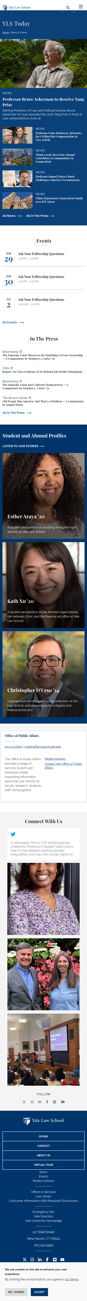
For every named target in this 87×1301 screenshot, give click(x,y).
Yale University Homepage (43, 1220)
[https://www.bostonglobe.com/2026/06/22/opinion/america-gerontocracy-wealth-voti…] (43, 402)
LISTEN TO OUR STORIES (20, 446)
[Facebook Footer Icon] (47, 1260)
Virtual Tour (43, 1164)
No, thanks (16, 1292)
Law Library (43, 1196)
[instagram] (32, 1102)
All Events (10, 322)
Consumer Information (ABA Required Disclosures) (43, 1200)
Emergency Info (43, 1212)
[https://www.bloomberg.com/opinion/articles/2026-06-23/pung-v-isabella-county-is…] (43, 385)
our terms (71, 1279)
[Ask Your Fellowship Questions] (43, 259)
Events (43, 1176)
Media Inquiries (55, 759)
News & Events (19, 32)
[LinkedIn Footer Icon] (40, 1260)
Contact (43, 1145)
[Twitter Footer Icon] (25, 1260)
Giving (43, 1136)
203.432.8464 (13, 746)
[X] (24, 1102)
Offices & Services (43, 1192)
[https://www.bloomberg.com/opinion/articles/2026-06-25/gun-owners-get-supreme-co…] (43, 355)
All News (8, 215)
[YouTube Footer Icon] (62, 1260)
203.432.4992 (43, 1245)
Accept (39, 1292)
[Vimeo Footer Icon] (55, 1260)
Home (5, 32)
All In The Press (37, 215)
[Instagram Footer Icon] (32, 1260)
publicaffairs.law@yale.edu (43, 746)
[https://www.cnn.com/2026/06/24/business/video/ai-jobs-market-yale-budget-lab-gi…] (43, 370)
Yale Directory (43, 1216)
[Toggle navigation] (81, 6)
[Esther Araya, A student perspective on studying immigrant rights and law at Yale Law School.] (43, 496)
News (43, 1172)
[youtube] (63, 1102)
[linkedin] (39, 1102)
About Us (43, 1155)
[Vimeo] (54, 1102)
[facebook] (47, 1102)
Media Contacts (43, 1180)
